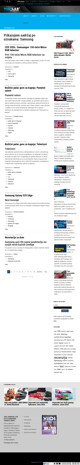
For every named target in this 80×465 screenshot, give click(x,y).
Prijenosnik (57, 354)
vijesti (63, 369)
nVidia (61, 349)
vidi (55, 369)
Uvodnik (73, 366)
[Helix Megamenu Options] (75, 9)
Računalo (70, 354)
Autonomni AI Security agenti (70, 168)
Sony (9, 174)
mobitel (71, 346)
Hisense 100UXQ (69, 222)
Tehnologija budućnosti (71, 71)
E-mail (56, 305)
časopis (70, 369)
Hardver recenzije (65, 16)
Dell (55, 334)
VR (66, 369)
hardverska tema (59, 340)
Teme (42, 16)
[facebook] (5, 1)
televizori (11, 184)
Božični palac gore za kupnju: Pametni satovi (25, 89)
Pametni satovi (18, 116)
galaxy (58, 334)
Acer (55, 331)
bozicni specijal (13, 123)
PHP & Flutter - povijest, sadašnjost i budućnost (71, 97)
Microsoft (62, 346)
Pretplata (27, 423)
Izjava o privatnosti (30, 429)
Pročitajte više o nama (11, 443)
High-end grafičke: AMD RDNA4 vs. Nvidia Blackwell (16, 404)
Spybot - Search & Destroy (70, 149)
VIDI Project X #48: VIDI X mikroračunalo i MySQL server (63, 55)
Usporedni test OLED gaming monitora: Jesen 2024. (62, 404)
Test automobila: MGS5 (71, 273)
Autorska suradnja (30, 432)
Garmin (10, 126)
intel (73, 340)
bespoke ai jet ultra (14, 261)
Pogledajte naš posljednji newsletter (38, 4)
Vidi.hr (27, 1)
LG (9, 177)
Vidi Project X (51, 16)
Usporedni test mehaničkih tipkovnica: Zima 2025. (38, 404)
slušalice (64, 360)
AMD (59, 331)
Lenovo (66, 343)
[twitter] (7, 1)
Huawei (10, 128)
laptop (61, 343)
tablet (71, 363)
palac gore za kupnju (14, 121)
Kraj (45, 272)
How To (34, 16)
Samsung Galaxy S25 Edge (19, 195)
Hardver (16, 67)
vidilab (59, 369)
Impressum (27, 420)
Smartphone (58, 363)
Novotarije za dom (14, 237)
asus (71, 331)
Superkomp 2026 (71, 122)
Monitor (56, 349)
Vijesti (26, 22)
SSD (68, 363)
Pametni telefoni (19, 212)
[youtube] (9, 1)
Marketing (27, 426)
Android (63, 331)
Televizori (17, 167)
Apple (10, 132)
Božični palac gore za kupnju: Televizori (26, 144)
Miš (67, 346)
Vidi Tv (26, 16)
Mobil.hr (34, 1)
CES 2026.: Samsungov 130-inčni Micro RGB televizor (26, 49)
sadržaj (70, 358)
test (62, 366)
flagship (10, 226)
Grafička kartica (59, 337)
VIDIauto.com (43, 1)
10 (34, 272)
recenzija (11, 219)
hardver (10, 216)
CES (9, 71)
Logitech (56, 346)
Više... (7, 79)
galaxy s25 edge (13, 223)
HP (65, 340)
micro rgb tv (12, 74)
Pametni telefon (66, 352)
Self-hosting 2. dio (71, 246)
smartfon (71, 360)
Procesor (64, 354)
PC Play (52, 1)
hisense (10, 181)
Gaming (64, 334)
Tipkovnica (67, 366)
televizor (56, 366)
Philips (74, 352)
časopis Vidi (58, 372)
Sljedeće (39, 272)
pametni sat (57, 352)
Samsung (11, 76)
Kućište (56, 343)
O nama (26, 417)
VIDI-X (59, 1)
